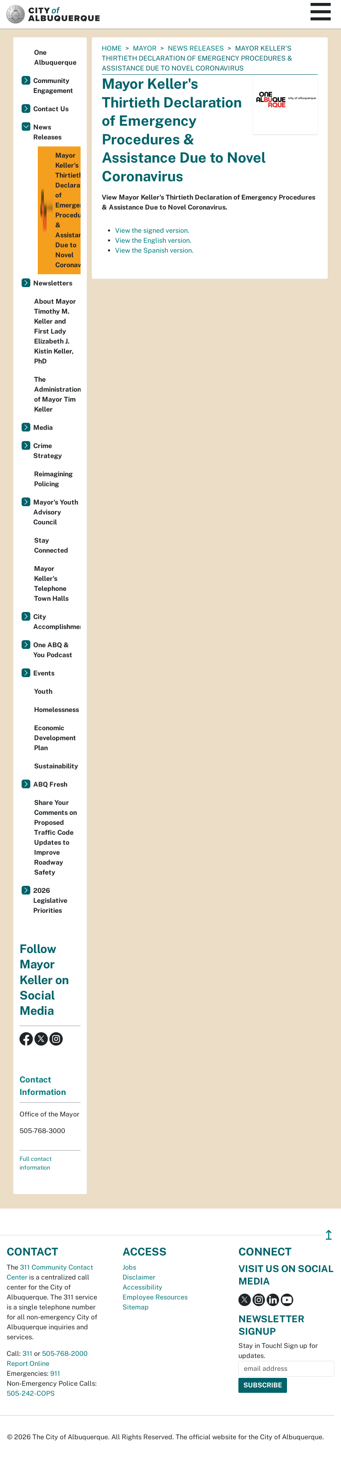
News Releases (196, 48)
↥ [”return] (328, 1235)
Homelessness (56, 710)
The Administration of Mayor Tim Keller (57, 394)
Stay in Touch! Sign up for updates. (278, 1351)
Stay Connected (51, 545)
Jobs (129, 1267)
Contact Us (51, 109)
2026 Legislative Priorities (50, 900)
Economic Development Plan (55, 738)
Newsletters (52, 283)
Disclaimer (139, 1277)
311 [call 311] (27, 1354)
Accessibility (142, 1287)
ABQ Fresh (50, 784)
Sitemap (136, 1307)
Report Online (28, 1363)
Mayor (145, 48)
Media (43, 427)
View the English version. (153, 240)
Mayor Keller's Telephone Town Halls (51, 583)
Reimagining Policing (53, 479)
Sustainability (56, 766)
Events (43, 673)
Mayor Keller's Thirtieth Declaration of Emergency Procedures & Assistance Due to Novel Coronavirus (60, 210)
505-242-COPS (31, 1393)
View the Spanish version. (154, 250)
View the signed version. (152, 230)
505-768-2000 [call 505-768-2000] (65, 1354)
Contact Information (43, 1086)
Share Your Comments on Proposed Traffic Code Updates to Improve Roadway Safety (55, 837)
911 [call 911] (55, 1373)
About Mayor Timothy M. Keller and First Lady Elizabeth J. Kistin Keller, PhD (55, 331)
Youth (43, 691)
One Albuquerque (55, 57)
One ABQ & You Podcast (52, 650)
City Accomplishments (57, 622)
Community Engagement (53, 86)
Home (112, 48)
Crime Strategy (47, 451)
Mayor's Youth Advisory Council (55, 512)
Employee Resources (155, 1297)
